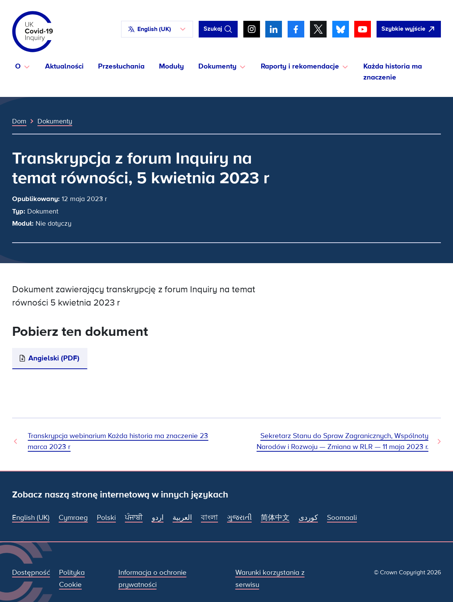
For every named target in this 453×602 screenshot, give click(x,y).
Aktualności (64, 66)
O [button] (18, 66)
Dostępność (31, 572)
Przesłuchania (121, 66)
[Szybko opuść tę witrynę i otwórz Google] (409, 29)
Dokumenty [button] (217, 66)
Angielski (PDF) (53, 358)
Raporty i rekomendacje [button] (300, 66)
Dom (19, 121)
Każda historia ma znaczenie (392, 71)
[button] (157, 29)
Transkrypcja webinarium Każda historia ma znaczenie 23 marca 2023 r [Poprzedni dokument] (118, 441)
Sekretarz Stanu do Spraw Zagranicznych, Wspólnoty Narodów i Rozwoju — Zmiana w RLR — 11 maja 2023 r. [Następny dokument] (342, 441)
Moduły (171, 66)
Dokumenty (54, 121)
